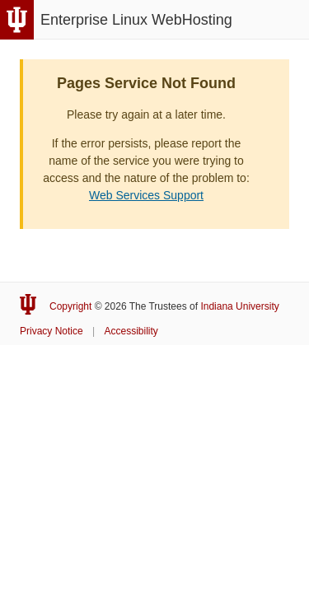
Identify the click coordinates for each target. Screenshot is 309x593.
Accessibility (131, 331)
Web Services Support (146, 195)
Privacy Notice (51, 331)
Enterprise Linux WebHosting (136, 20)
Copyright (70, 306)
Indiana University (239, 306)
